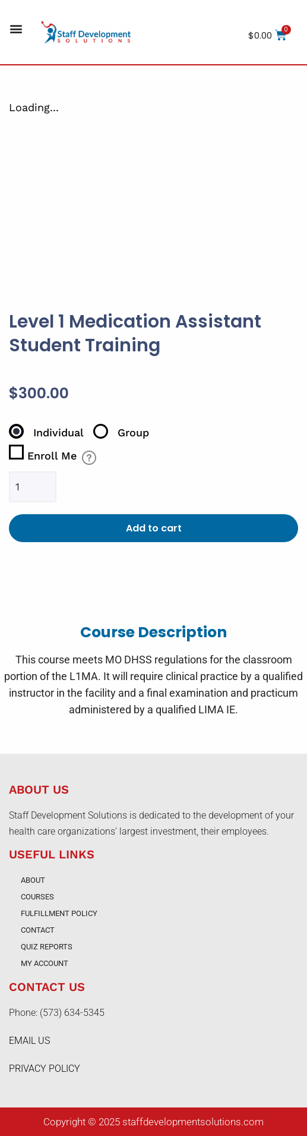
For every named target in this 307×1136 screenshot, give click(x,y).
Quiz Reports (46, 946)
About (33, 880)
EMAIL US (29, 1040)
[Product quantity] (32, 487)
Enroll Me (43, 453)
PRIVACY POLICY (44, 1068)
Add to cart (154, 528)
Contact (38, 930)
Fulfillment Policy (59, 913)
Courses (37, 896)
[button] (16, 29)
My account (44, 963)
